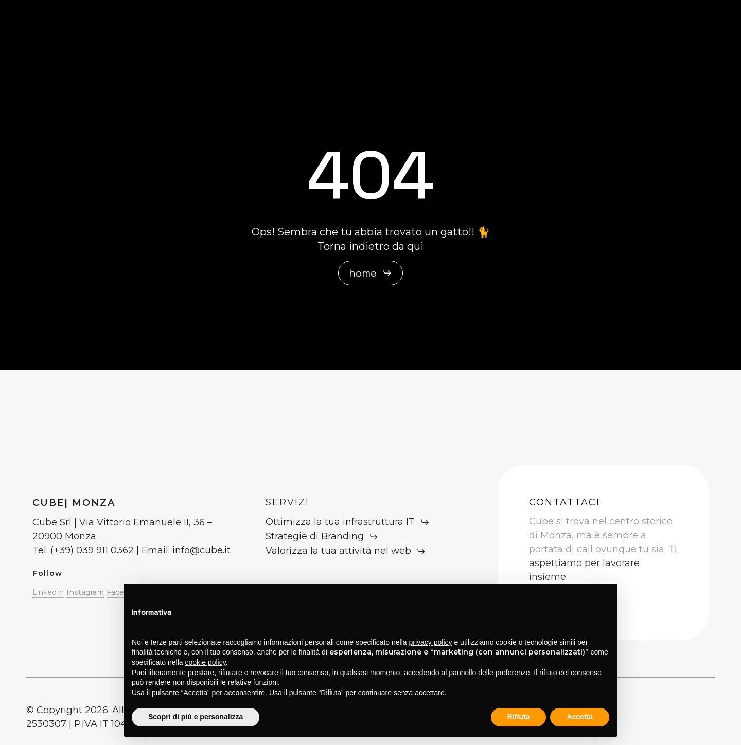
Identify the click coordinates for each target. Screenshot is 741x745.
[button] (370, 273)
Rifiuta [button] (518, 717)
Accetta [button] (580, 717)
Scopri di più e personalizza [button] (195, 717)
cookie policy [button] (205, 662)
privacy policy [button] (430, 642)
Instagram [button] (85, 592)
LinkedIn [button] (48, 592)
